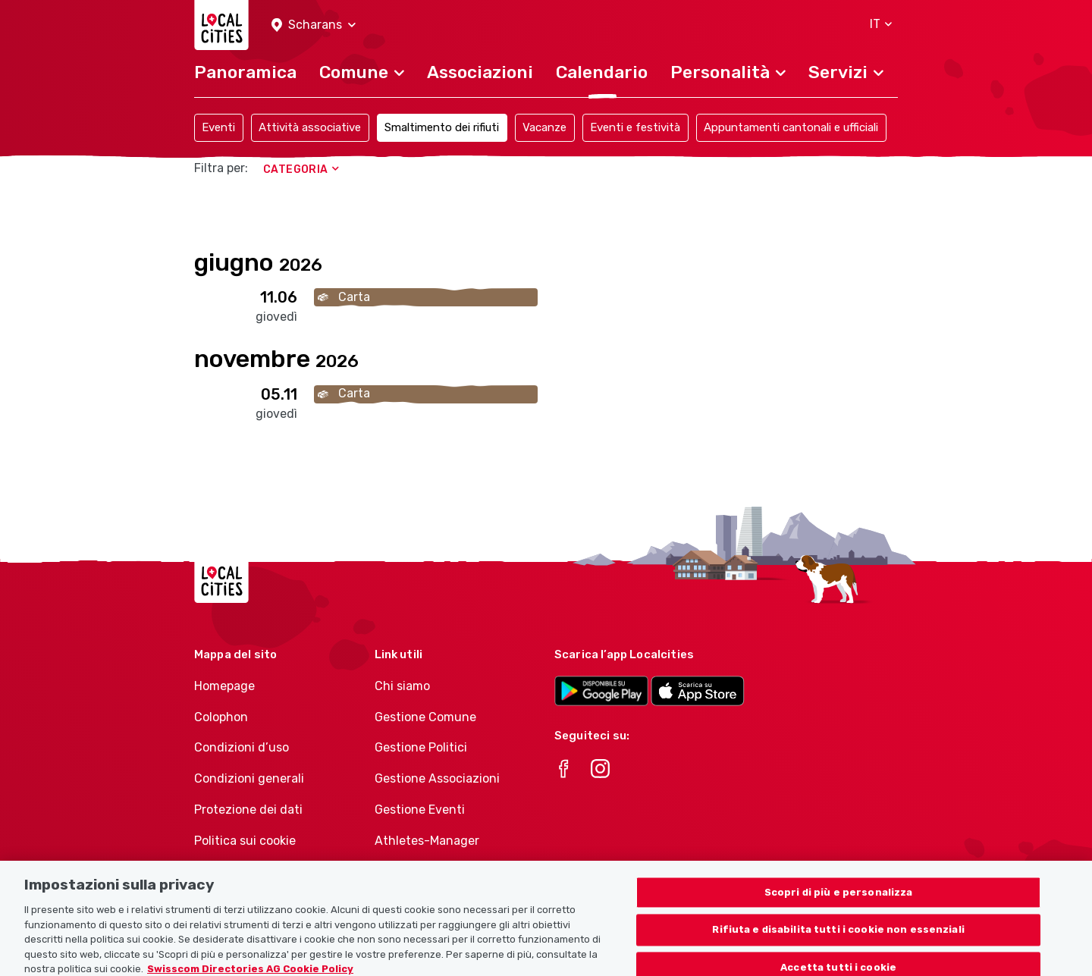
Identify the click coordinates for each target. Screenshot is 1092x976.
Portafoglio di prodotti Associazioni (438, 880)
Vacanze (544, 127)
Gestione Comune (425, 717)
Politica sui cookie (245, 840)
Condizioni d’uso (241, 747)
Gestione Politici (421, 747)
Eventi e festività (635, 127)
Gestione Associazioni (437, 778)
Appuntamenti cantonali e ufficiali (791, 127)
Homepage (224, 686)
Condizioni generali (249, 778)
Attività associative (310, 127)
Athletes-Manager (427, 840)
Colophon (221, 717)
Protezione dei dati (248, 809)
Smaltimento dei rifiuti (441, 127)
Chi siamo (402, 686)
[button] (313, 25)
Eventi (218, 127)
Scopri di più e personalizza (838, 924)
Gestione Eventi (420, 809)
